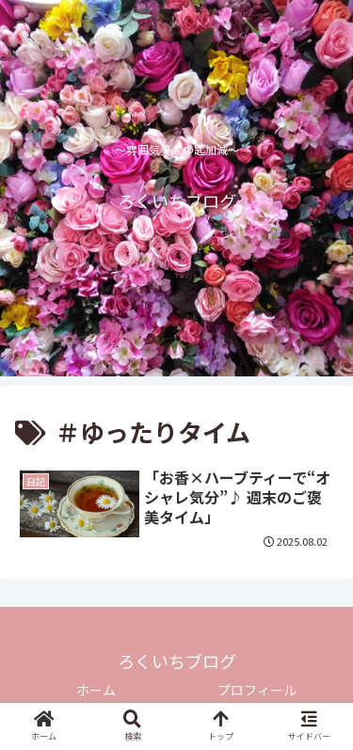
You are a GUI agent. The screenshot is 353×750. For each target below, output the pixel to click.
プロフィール (257, 689)
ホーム (96, 689)
